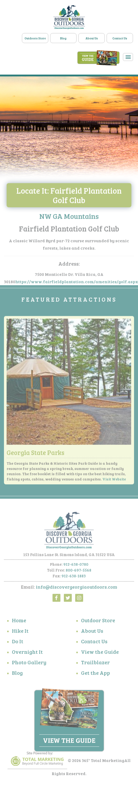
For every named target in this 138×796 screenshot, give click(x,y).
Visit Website (114, 479)
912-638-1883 (73, 577)
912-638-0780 (75, 565)
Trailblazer (95, 663)
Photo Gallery (29, 663)
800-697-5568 (78, 571)
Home (19, 621)
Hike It (20, 631)
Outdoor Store (98, 621)
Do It (17, 642)
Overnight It (27, 652)
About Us (91, 38)
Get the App (95, 673)
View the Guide (100, 652)
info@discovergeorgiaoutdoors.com (76, 588)
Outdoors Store (35, 38)
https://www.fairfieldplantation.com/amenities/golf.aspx (76, 282)
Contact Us (119, 38)
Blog (63, 38)
